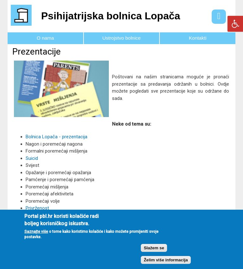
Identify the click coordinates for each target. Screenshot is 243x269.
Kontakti (197, 38)
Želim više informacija (166, 264)
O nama (45, 38)
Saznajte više (36, 235)
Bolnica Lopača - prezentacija (56, 137)
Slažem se (154, 251)
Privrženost (37, 208)
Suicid (32, 158)
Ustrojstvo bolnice (122, 38)
